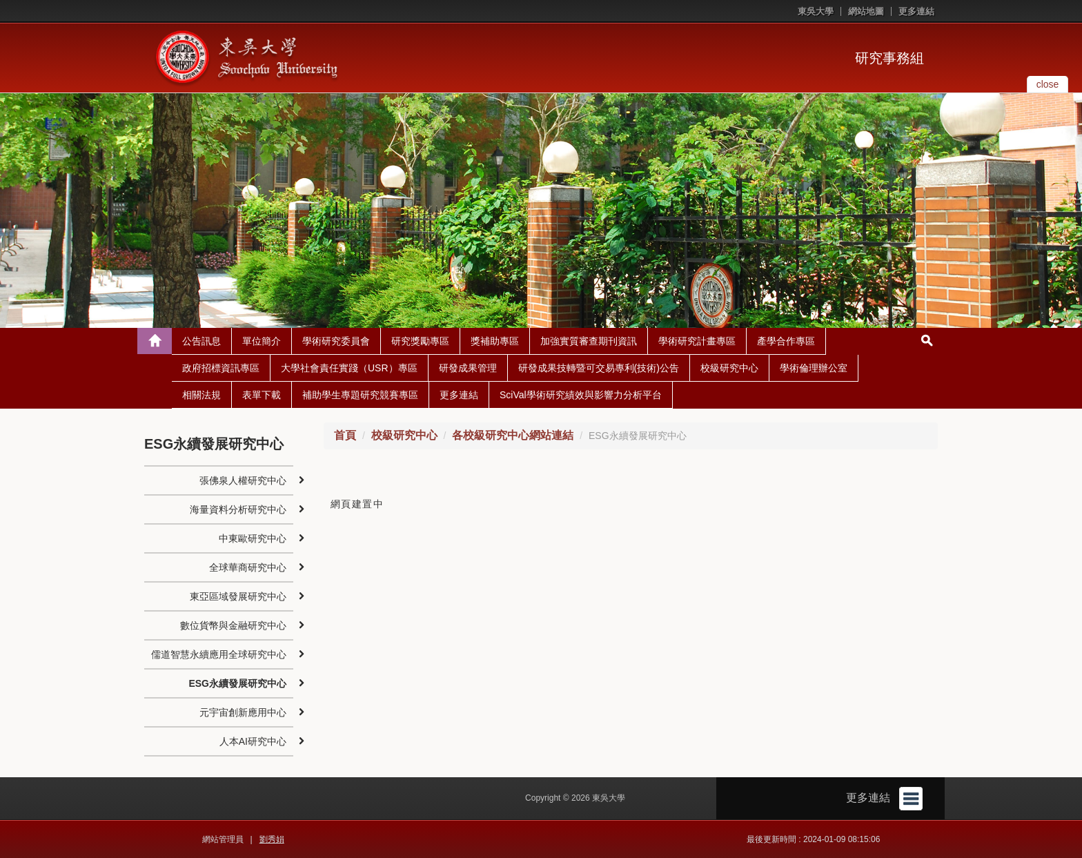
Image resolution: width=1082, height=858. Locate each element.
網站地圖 (866, 11)
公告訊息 (201, 341)
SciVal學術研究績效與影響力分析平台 (581, 394)
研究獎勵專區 (420, 341)
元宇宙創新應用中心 (242, 712)
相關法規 (201, 394)
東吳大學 (816, 11)
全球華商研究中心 (247, 567)
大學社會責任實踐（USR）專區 (349, 367)
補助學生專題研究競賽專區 (360, 394)
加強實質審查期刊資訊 (588, 341)
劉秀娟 (271, 839)
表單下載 (261, 394)
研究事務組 (889, 58)
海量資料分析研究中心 (238, 509)
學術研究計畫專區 (697, 341)
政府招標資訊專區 (220, 367)
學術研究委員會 (336, 341)
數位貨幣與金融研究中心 (233, 625)
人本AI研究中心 (252, 741)
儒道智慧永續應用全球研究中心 (218, 654)
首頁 (345, 435)
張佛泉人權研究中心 (242, 480)
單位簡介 (261, 341)
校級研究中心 (729, 367)
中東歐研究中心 (252, 538)
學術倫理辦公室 (813, 367)
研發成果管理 (468, 367)
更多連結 (916, 11)
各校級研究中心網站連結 (512, 435)
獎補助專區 (495, 341)
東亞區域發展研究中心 (238, 596)
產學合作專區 (786, 341)
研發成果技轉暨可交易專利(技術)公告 (598, 367)
